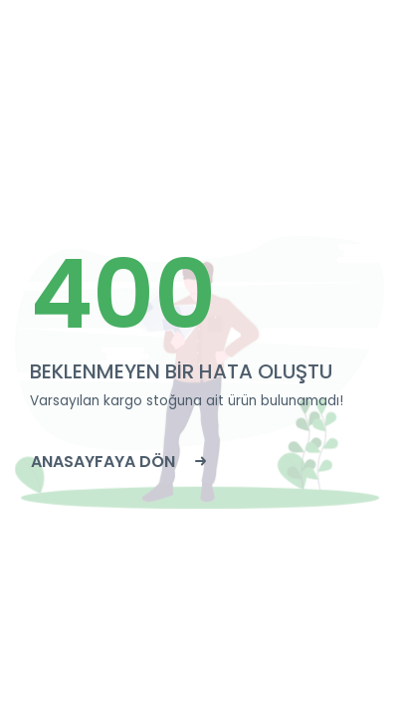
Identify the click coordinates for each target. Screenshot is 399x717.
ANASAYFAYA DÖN (118, 461)
